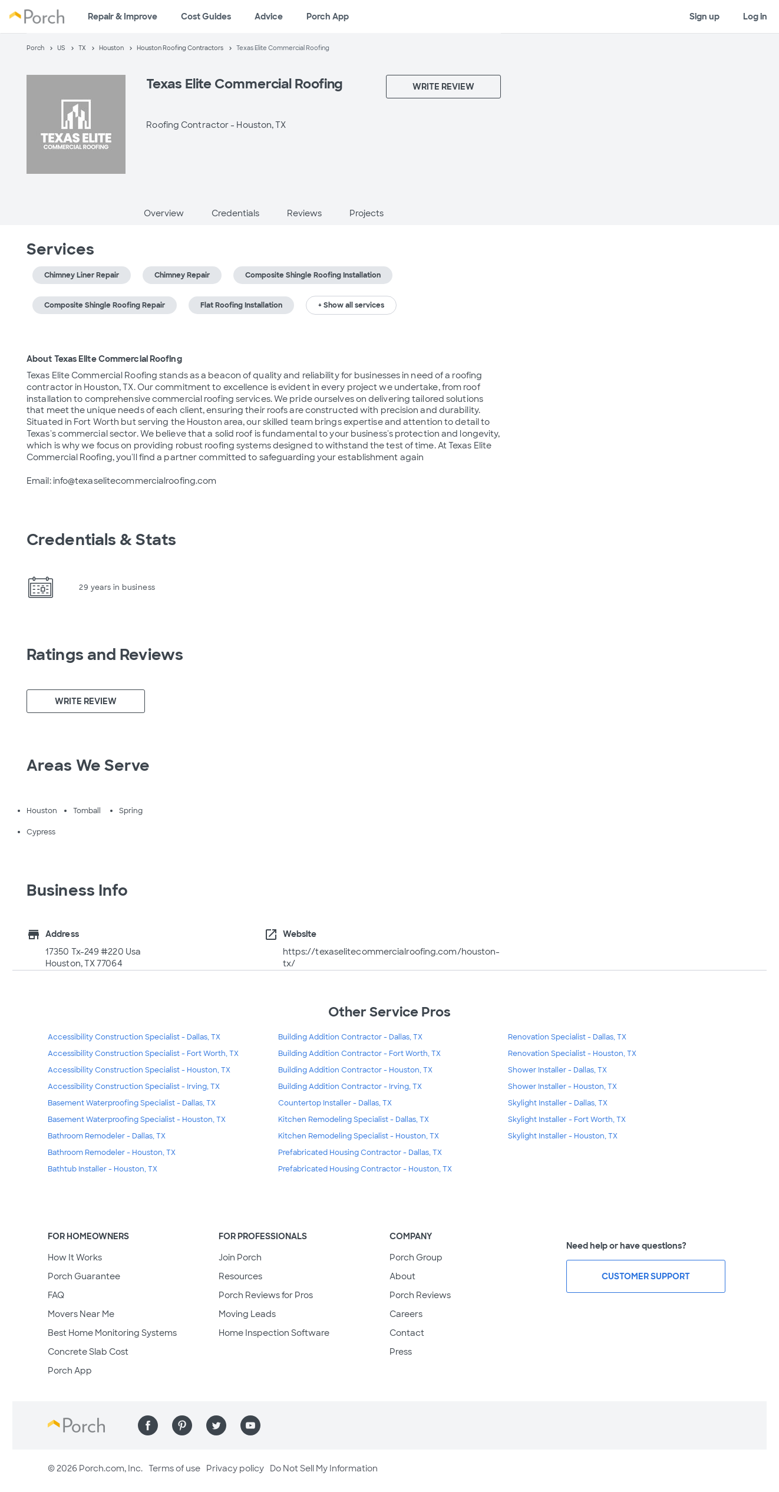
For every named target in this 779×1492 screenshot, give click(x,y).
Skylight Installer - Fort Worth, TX (567, 1119)
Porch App (327, 16)
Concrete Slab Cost (88, 1351)
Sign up (704, 16)
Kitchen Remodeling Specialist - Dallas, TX (353, 1119)
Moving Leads (247, 1314)
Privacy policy (235, 1468)
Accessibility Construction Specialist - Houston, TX (139, 1070)
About (402, 1276)
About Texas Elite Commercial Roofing (104, 359)
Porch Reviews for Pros (266, 1295)
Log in (755, 16)
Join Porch (240, 1257)
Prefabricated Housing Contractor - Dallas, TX (360, 1152)
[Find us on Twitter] (216, 1425)
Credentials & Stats (101, 540)
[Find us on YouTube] (250, 1425)
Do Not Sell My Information (324, 1468)
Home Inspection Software (274, 1333)
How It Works (75, 1257)
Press (401, 1351)
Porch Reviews (420, 1295)
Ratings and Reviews (105, 655)
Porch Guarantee (84, 1276)
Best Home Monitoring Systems (112, 1333)
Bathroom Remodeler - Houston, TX (112, 1152)
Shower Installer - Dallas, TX (557, 1070)
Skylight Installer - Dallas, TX (558, 1103)
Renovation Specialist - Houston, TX (572, 1053)
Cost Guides (206, 16)
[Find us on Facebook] (148, 1425)
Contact (407, 1333)
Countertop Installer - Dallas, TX (335, 1103)
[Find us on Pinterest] (182, 1425)
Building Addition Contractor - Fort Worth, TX (359, 1053)
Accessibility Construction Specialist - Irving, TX (134, 1086)
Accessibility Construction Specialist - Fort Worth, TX (143, 1053)
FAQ (56, 1295)
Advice (269, 16)
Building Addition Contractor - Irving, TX (350, 1086)
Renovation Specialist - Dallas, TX (567, 1037)
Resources (240, 1276)
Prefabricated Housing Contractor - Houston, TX (365, 1169)
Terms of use (174, 1468)
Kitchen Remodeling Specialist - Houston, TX (358, 1136)
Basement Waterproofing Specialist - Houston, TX (137, 1119)
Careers (406, 1314)
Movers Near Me (81, 1314)
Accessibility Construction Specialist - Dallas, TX (134, 1037)
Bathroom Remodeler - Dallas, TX (107, 1136)
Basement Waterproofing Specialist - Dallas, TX (132, 1103)
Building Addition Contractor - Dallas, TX (350, 1037)
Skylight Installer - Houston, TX (563, 1136)
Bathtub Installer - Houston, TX (102, 1169)
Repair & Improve (122, 16)
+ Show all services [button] (351, 305)
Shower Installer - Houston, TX (562, 1086)
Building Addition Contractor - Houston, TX (355, 1070)
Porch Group (416, 1257)
